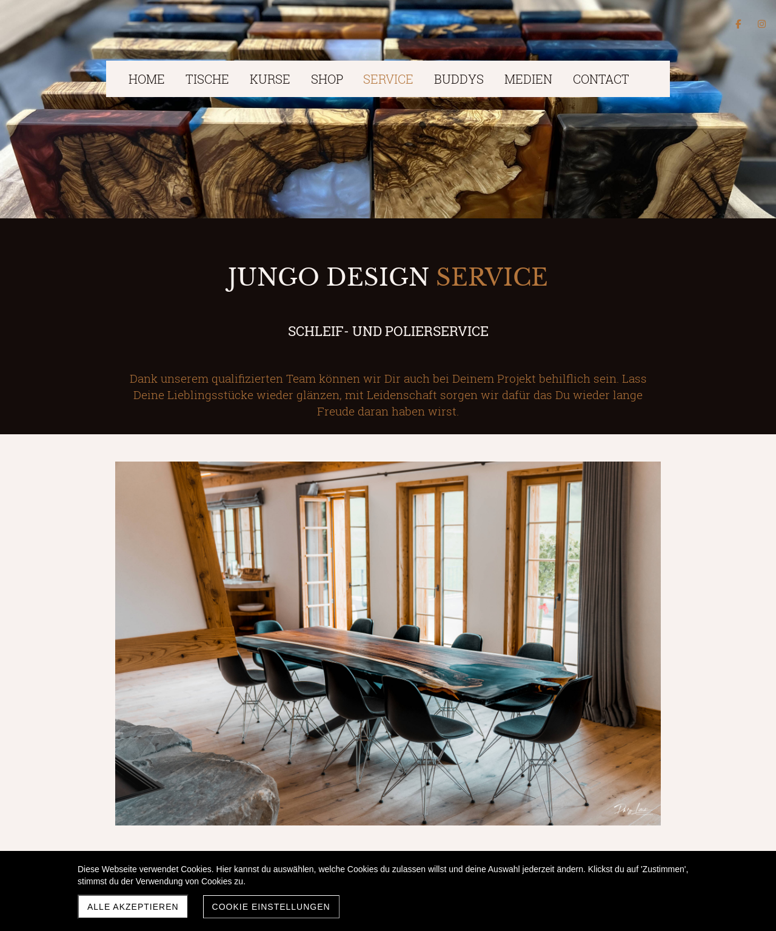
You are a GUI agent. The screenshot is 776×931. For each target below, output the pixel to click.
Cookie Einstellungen (271, 907)
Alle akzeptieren (133, 907)
